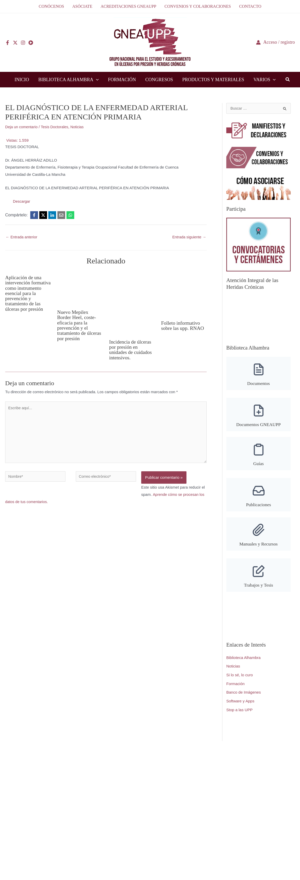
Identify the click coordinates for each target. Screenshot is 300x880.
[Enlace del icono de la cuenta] (275, 42)
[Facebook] (7, 42)
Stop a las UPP (239, 714)
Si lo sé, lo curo (239, 679)
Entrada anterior (22, 237)
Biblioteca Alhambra (243, 662)
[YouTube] (30, 42)
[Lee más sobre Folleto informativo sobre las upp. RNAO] (184, 293)
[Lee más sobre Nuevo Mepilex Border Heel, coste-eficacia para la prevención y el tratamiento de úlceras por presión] (80, 288)
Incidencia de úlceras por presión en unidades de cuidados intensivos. (131, 349)
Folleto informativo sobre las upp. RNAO (183, 325)
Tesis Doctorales (56, 127)
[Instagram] (23, 42)
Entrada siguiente (188, 237)
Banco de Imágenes (243, 697)
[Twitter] (15, 42)
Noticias (79, 127)
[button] (96, 79)
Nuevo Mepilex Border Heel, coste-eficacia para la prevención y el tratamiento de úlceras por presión (77, 325)
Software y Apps (240, 705)
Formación (235, 688)
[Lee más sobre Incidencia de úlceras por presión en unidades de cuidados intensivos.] (132, 303)
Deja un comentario (22, 127)
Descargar (22, 201)
